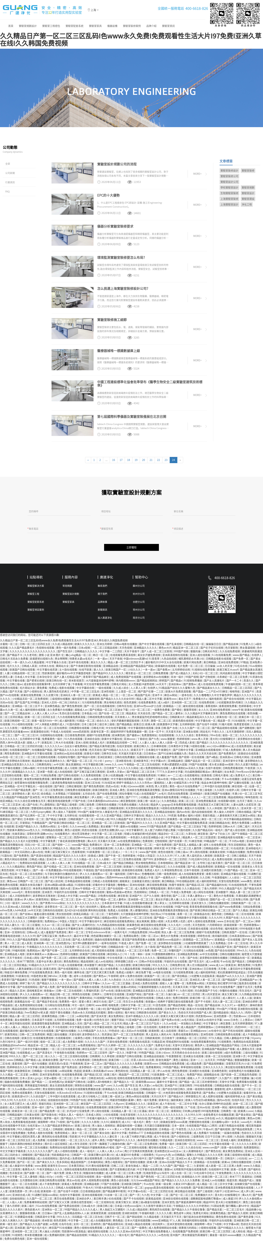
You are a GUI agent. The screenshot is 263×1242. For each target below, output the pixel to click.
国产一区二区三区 (33, 1057)
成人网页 (32, 1105)
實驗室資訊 (168, 26)
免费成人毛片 (152, 871)
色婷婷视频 (183, 740)
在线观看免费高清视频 (123, 656)
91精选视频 (142, 868)
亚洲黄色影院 (219, 1072)
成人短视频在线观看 (103, 952)
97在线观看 (169, 915)
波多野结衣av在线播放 (156, 678)
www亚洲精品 (160, 1222)
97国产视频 (196, 988)
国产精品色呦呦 (177, 1006)
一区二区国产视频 (17, 1120)
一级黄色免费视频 (188, 879)
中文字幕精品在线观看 (122, 1120)
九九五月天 (20, 1101)
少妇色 (187, 926)
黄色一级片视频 (63, 974)
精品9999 (208, 1203)
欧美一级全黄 (164, 1185)
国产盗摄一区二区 (34, 1174)
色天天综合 (95, 751)
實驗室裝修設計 (229, 170)
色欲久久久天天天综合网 (202, 755)
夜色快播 (252, 715)
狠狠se (168, 1171)
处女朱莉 (229, 773)
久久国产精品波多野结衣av (58, 1127)
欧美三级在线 (83, 1127)
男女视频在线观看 (53, 1090)
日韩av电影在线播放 (126, 645)
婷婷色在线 (204, 937)
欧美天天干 (137, 751)
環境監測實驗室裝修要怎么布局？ (121, 257)
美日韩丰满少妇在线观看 (108, 1200)
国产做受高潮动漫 (67, 988)
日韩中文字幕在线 (133, 817)
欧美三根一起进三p (149, 802)
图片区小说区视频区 (56, 1145)
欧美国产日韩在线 (75, 1083)
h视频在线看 (197, 747)
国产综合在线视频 (234, 700)
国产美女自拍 (102, 1134)
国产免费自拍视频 (69, 1207)
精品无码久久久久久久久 (40, 1189)
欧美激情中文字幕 (167, 726)
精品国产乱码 (143, 696)
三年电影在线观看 (89, 988)
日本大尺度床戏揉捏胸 (138, 1222)
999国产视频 (181, 653)
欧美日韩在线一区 (56, 682)
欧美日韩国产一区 (116, 671)
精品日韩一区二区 (80, 850)
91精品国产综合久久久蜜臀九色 (177, 689)
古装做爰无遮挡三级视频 (146, 882)
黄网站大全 (62, 667)
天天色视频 (126, 649)
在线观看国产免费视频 (186, 1233)
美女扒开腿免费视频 (149, 656)
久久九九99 (215, 919)
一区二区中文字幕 (187, 1105)
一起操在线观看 (231, 1134)
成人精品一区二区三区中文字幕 (215, 1185)
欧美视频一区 (49, 1192)
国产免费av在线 (170, 1021)
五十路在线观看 (68, 671)
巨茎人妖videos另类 (143, 1061)
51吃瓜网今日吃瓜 (199, 860)
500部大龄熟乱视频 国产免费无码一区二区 (118, 1189)
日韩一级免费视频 (166, 875)
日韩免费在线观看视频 (78, 791)
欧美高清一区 (222, 857)
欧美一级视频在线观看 (200, 1090)
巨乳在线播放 (255, 974)
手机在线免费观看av (104, 1039)
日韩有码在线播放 (106, 806)
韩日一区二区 (101, 656)
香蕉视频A (211, 707)
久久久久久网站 (37, 1101)
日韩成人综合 (163, 999)
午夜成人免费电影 (181, 893)
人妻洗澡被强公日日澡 (29, 970)
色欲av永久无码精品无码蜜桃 (89, 1014)
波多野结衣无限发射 (19, 762)
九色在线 (143, 806)
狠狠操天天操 (254, 1138)
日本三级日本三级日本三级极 (98, 726)
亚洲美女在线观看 (193, 1057)
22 (158, 460)
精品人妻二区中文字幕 (149, 700)
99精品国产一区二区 (216, 842)
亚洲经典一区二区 (44, 944)
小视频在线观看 (207, 1229)
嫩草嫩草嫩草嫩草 (62, 780)
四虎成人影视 (187, 744)
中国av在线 (176, 780)
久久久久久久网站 (128, 769)
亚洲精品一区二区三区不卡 (27, 707)
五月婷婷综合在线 (79, 952)
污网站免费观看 (252, 908)
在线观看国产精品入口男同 (202, 1127)
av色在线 (163, 1236)
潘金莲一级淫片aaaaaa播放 (225, 1236)
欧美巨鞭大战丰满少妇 (101, 1156)
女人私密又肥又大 (14, 1105)
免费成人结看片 (125, 974)
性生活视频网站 (237, 846)
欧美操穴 (128, 868)
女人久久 (203, 711)
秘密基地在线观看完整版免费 (31, 784)
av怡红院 (157, 1087)
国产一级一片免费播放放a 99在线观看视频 (57, 871)
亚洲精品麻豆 (176, 762)
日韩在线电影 (12, 1039)
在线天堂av (34, 1127)
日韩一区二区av (150, 937)
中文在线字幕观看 (116, 729)
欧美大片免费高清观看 (178, 693)
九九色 (145, 1196)
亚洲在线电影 (138, 886)
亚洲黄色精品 (52, 707)
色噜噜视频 (148, 875)
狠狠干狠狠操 (49, 981)
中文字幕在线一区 (205, 722)
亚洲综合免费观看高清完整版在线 (169, 912)
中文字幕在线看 (16, 682)
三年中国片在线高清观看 (216, 788)
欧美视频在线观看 (132, 871)
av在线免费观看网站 (129, 842)
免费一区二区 (159, 952)
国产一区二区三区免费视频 (48, 791)
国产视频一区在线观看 (192, 758)
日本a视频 (84, 649)
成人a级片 (164, 704)
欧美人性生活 (74, 1174)
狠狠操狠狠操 (242, 1061)
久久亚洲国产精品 (111, 817)
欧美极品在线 (202, 915)
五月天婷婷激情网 (242, 1025)
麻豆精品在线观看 (185, 1192)
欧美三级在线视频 (212, 1054)
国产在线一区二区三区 (112, 715)
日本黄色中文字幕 (178, 747)
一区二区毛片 (139, 1109)
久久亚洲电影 (37, 839)
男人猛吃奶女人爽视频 (200, 857)
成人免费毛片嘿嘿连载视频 (150, 890)
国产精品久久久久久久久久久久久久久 (59, 985)
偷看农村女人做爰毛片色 (103, 813)
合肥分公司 (139, 603)
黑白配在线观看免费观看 (239, 1068)
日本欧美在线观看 (198, 930)
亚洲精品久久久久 (135, 1105)
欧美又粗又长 (124, 1203)
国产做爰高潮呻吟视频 (189, 1203)
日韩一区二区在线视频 (69, 992)
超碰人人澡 (166, 985)
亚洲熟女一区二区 (52, 1211)
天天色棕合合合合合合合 (186, 1054)
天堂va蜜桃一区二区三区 (58, 1079)
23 (166, 460)
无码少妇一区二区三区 (206, 674)
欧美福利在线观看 (165, 667)
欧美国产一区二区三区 (157, 977)
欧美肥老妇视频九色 (42, 660)
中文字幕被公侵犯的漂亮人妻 (24, 1138)
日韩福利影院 (35, 923)
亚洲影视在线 (124, 762)
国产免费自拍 (70, 1068)
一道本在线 (185, 696)
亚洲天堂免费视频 (50, 1076)
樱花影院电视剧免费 (59, 802)
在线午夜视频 (213, 769)
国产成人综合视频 (235, 831)
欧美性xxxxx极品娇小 (169, 941)
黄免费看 (42, 689)
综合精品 (46, 795)
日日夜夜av (150, 755)
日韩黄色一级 (229, 1112)
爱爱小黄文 (85, 1003)
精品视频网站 (236, 798)
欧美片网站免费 (193, 663)
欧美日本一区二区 (186, 1120)
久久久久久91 (33, 850)
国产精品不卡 (15, 656)
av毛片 (162, 795)
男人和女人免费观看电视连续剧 (18, 1123)
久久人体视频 (215, 809)
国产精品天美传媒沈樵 (102, 747)
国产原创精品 (180, 977)
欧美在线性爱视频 (81, 1203)
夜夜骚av (150, 1003)
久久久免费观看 (193, 780)
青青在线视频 (33, 893)
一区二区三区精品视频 (105, 649)
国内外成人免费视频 (71, 1160)
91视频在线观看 (93, 1094)
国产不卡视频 (203, 1003)
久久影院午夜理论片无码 (157, 1207)
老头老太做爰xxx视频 (221, 766)
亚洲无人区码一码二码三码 (142, 1050)
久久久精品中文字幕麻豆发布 (202, 715)
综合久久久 (103, 722)
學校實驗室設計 (229, 187)
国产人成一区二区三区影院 (157, 653)
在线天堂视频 (125, 747)
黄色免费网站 (71, 963)
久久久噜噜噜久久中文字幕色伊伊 (213, 696)
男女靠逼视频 (248, 649)
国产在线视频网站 (27, 988)
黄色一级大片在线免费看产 (185, 788)
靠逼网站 (247, 1178)
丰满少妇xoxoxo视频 (133, 788)
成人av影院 (212, 963)
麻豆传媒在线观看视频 (145, 1130)
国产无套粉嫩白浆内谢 (123, 1171)
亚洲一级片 (38, 1109)
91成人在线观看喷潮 (71, 966)
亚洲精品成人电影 (14, 955)
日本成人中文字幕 (25, 678)
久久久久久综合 (185, 736)
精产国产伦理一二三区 (151, 693)
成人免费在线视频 (222, 860)
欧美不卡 (173, 992)
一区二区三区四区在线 (168, 1178)
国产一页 (134, 1196)
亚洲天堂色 (168, 1203)
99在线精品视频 (185, 882)
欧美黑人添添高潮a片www (98, 1072)
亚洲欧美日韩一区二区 (247, 1222)
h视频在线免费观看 (172, 809)
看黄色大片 (29, 1171)
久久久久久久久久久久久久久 (83, 904)
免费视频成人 (63, 1134)
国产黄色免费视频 (72, 707)
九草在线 (191, 835)
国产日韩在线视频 (68, 777)
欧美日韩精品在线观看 (131, 1094)
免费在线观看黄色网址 (186, 1036)
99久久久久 (64, 1218)
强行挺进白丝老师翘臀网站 (199, 1218)
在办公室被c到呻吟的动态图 (215, 1105)
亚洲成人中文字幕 (67, 897)
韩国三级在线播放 (57, 1036)
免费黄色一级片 (68, 1003)
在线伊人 (256, 656)
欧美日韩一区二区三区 (215, 1178)
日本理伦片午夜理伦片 (159, 751)
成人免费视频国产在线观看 (126, 678)
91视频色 (17, 1236)
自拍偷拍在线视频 (58, 1101)
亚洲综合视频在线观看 (176, 1200)
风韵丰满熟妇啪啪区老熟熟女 (26, 1145)
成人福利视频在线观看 (33, 711)
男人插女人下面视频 (65, 813)
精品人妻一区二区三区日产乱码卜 (142, 1025)
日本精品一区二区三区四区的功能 (23, 747)
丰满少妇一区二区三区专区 (247, 795)
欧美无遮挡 (50, 970)
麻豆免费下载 (144, 974)
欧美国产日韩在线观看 (22, 671)
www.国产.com (103, 1087)
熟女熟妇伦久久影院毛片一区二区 (73, 809)
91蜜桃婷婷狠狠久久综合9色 (154, 988)
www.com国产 (211, 1149)
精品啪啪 (5, 1189)
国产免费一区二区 (146, 944)
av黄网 (34, 1076)
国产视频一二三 (61, 846)
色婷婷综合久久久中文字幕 (22, 1068)
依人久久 (50, 1057)
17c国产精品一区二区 (236, 871)
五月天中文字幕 (178, 970)
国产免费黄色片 (227, 755)
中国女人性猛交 (146, 857)
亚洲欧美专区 (141, 762)
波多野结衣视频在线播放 (213, 959)
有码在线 (142, 1120)
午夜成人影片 (127, 944)
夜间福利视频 (220, 937)
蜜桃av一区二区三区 (62, 901)
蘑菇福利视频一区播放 (130, 1127)
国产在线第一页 (178, 842)
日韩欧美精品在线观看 (98, 930)
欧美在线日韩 (123, 992)
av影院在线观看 (153, 1010)
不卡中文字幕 (55, 817)
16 (113, 460)
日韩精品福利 (15, 1116)
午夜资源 (250, 769)
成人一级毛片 (88, 1152)
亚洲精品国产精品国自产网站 (137, 667)
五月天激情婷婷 (235, 733)
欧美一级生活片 (9, 1225)
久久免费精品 (218, 944)
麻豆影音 (203, 835)
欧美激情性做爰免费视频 (46, 1025)
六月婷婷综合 (215, 926)
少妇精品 (144, 798)
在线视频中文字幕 (219, 1171)
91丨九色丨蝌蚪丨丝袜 (137, 955)
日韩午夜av (133, 875)
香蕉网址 (176, 1112)
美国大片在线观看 (194, 809)
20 (143, 460)
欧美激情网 (8, 977)
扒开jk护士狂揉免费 (78, 1112)
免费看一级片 (167, 1145)
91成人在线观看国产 (145, 795)
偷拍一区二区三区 (50, 1043)
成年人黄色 (98, 1141)
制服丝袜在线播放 (93, 1174)
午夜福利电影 (147, 1214)
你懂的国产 (175, 952)
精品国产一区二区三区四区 (134, 1076)
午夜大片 (88, 1189)
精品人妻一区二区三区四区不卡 (126, 663)
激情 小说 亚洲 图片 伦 (51, 656)
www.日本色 (231, 1021)
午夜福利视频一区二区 (238, 685)
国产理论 (17, 820)
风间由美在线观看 (230, 674)
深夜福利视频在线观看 (195, 1222)
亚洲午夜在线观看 (78, 663)
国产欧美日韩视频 (203, 1189)
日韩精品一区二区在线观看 (239, 915)
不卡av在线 (110, 1094)
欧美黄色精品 (50, 1017)
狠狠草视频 (190, 711)
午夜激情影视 (174, 1057)
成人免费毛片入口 (240, 777)
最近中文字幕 (82, 937)
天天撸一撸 (65, 977)
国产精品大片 (176, 1098)
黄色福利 (217, 773)
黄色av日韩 (254, 1120)
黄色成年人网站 (183, 1214)
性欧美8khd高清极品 (74, 1233)
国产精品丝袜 (231, 645)
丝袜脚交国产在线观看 (248, 1185)
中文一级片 (78, 1006)
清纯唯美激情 (82, 879)
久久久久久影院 (90, 1123)
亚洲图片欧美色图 (211, 871)
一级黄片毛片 (120, 933)
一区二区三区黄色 (114, 798)
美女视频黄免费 (93, 1160)
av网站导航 (83, 1017)
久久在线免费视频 (230, 653)
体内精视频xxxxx (126, 682)
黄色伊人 (200, 1047)
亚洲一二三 (197, 1061)
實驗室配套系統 (74, 26)
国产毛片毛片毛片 (37, 1229)
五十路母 (63, 828)
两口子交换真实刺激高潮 (138, 1152)
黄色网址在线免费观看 (55, 1138)
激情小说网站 (115, 1014)
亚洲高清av (226, 758)
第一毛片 (80, 908)
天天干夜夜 (115, 660)
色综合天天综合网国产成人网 (195, 1014)
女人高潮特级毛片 (193, 1152)
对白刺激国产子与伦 (206, 992)
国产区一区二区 (26, 1163)
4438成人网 (102, 820)
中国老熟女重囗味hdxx (44, 977)
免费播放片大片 (204, 1196)
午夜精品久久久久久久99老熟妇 (191, 1207)
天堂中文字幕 (227, 1083)
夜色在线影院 (166, 853)
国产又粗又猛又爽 (47, 937)
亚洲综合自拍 (92, 740)
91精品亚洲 (158, 1043)
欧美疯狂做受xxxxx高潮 (174, 1123)
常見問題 (67, 587)
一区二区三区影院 (10, 1171)
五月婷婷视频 (187, 726)
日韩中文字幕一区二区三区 (136, 1006)
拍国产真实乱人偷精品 (117, 1068)
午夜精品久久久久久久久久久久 (45, 948)
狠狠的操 (195, 653)
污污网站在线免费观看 (58, 1006)
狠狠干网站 (118, 1021)
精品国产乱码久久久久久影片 (70, 857)
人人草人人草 (138, 689)
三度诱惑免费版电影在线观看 (66, 784)
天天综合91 (159, 820)
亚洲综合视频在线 (185, 1141)
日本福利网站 (96, 1163)
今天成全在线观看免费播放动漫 (83, 1090)
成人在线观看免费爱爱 (192, 875)
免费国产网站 (195, 1076)
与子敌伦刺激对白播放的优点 (61, 875)
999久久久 (15, 1057)
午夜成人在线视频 (61, 733)
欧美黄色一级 (175, 820)
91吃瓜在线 (241, 667)
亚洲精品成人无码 (72, 1025)
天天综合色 (144, 715)
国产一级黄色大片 (165, 879)
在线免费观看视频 (96, 1109)
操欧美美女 (177, 1101)
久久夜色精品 (169, 802)
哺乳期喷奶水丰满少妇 (191, 660)
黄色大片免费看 (170, 937)
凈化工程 (247, 204)
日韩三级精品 (239, 857)
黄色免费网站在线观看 (233, 715)
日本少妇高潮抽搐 (113, 777)
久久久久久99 (165, 857)
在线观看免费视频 (43, 1039)
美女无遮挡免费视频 (61, 1087)
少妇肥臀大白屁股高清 (202, 977)
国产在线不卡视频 (207, 726)
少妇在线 (242, 1160)
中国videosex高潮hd (135, 660)
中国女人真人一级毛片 (71, 1116)
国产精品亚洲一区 (185, 864)
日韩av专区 (138, 1068)
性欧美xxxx (240, 1017)
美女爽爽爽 (142, 923)
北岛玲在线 (65, 1225)
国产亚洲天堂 (99, 1017)
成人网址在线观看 (203, 893)
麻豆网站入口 (115, 955)
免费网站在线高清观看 (33, 864)
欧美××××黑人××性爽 (114, 1130)
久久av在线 (170, 1025)
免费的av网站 (48, 828)
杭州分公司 (139, 595)
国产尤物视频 (208, 678)
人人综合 (234, 879)
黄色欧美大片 (33, 1211)
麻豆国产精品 (106, 966)
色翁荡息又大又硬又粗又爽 (213, 806)
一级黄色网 (26, 729)
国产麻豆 (59, 788)
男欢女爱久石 (143, 820)
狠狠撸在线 (48, 999)
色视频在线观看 (45, 649)
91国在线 (6, 857)
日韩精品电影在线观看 (219, 660)
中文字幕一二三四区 (111, 653)
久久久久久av (75, 919)
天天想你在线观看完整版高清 (142, 809)
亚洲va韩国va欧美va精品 (59, 886)
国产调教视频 (247, 729)
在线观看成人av (26, 1054)
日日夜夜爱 (16, 780)
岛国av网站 (8, 970)
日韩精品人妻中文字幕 (126, 1178)
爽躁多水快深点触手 (31, 886)
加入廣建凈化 (105, 619)
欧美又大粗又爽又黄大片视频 (177, 1017)
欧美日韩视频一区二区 (17, 722)
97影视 (232, 1010)
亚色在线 (61, 999)
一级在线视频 (45, 788)
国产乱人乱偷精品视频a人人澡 (71, 1214)
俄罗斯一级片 (52, 1120)
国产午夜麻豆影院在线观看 (86, 667)
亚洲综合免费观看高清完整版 (144, 791)
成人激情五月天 (246, 1050)
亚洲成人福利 (229, 1141)
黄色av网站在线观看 (138, 1098)
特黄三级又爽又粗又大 (58, 853)
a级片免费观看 (232, 1054)
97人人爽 (180, 857)
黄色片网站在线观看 (16, 860)
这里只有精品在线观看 (232, 1127)
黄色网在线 (122, 1072)
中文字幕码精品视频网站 (238, 820)
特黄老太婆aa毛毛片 (81, 660)
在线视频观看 (167, 736)
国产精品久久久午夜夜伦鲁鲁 (188, 1211)
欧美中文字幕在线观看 (140, 850)
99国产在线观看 (198, 766)
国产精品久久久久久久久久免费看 (123, 1065)
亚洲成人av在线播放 (214, 1182)
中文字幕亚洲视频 (102, 1028)
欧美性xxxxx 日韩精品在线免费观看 (164, 1065)
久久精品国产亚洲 (221, 948)
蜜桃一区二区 (31, 777)
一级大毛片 (137, 1123)
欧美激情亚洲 (23, 1072)
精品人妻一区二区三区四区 (25, 1017)
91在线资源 (237, 850)
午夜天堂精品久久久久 (50, 1171)
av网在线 (111, 1079)
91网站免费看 (49, 777)
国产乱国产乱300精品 (27, 704)
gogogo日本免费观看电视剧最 (179, 806)
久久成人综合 (121, 689)
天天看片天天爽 (107, 842)
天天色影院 (199, 926)
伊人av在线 (164, 1072)
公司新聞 (10, 173)
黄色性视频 (8, 871)
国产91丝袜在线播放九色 (172, 755)
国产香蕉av (164, 671)
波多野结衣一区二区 (90, 1068)
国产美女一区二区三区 (130, 1039)
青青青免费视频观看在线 (203, 908)
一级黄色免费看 (161, 711)
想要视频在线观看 (41, 809)
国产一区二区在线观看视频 (99, 707)
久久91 (105, 1123)
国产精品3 (203, 744)
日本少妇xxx (163, 1054)
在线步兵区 (238, 1101)
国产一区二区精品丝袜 (17, 715)
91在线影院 (239, 722)
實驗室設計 (248, 193)
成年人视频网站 (235, 1090)
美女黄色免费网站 (233, 1152)
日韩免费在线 (178, 966)
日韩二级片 (244, 828)
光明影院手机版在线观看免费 (190, 1171)
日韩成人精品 (37, 860)
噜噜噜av (122, 886)
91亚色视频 (160, 1006)
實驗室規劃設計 (28, 26)
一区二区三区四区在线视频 (79, 1178)
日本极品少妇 (90, 715)
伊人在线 (34, 1192)
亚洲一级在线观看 (37, 1240)
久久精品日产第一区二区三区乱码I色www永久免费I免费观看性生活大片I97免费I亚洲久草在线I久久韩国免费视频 (64, 642)
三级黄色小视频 (82, 1039)
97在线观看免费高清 (41, 974)
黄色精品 (118, 1222)
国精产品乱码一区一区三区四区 (203, 762)
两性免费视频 (12, 755)
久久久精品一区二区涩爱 (14, 1076)
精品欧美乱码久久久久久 (201, 718)
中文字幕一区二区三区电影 (107, 835)
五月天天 (210, 1061)
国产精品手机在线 (47, 1003)
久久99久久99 (193, 1116)
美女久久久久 (98, 663)
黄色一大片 (152, 1123)
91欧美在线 (23, 977)
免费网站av (51, 923)
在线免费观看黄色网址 (204, 1043)
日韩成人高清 (29, 667)
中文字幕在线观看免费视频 (140, 777)
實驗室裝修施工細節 (112, 319)
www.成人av (216, 966)
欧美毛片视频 (92, 755)
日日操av (47, 1214)
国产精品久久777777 (73, 1120)
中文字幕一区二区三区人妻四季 (184, 850)
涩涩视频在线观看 (11, 777)
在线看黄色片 (63, 835)
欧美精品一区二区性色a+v (198, 941)
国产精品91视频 (86, 758)
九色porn (118, 1105)
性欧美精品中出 (61, 1156)
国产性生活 (131, 1087)
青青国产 (73, 999)
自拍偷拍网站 (17, 1200)
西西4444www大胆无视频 (89, 839)
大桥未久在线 (47, 667)
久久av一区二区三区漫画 (56, 926)
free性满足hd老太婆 (37, 1014)
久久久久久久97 (67, 1010)
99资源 (172, 817)
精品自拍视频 (20, 1010)
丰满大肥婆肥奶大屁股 (175, 766)
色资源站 (107, 1036)
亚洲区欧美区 (105, 758)
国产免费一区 (241, 660)
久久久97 (227, 1006)
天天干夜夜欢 (15, 959)
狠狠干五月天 (245, 988)
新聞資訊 (102, 611)
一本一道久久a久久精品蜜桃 (28, 663)
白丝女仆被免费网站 (76, 747)
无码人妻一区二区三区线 (226, 1003)
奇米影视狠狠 (188, 937)
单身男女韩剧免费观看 (37, 780)
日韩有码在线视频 (52, 912)
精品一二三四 (151, 1167)
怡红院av (155, 915)
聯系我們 (102, 587)
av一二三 (172, 777)
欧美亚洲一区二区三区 (25, 1112)
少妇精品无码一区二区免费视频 (30, 700)
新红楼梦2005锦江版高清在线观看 (237, 985)
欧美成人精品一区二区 (106, 696)
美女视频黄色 (23, 1021)
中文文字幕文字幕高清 (13, 1152)
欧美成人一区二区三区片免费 (31, 879)
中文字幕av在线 (137, 1192)
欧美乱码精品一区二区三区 (89, 915)
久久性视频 (119, 930)
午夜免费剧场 (224, 1174)
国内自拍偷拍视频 (202, 813)
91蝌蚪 (162, 777)
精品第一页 (224, 722)
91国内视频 (73, 726)
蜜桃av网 (105, 908)
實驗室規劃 (248, 187)
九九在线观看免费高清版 (71, 718)
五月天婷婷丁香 (62, 685)
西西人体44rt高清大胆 (13, 744)
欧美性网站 (42, 901)
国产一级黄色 (139, 1229)
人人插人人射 (15, 1203)
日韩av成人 (33, 933)
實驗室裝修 (248, 170)
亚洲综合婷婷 (250, 1003)
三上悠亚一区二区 (126, 693)
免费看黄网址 (154, 1068)
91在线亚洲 (108, 784)
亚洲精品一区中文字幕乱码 (20, 788)
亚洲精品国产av (248, 981)
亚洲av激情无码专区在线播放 (179, 791)
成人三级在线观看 (20, 1109)
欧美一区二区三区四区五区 (40, 718)
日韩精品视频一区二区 (216, 850)
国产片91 (65, 1061)
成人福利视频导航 (206, 882)
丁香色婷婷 (112, 915)
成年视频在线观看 (169, 1050)
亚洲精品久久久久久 (145, 649)
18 (128, 460)
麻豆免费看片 (82, 798)
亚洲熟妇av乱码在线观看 (68, 755)
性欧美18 (74, 1138)
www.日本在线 (225, 923)
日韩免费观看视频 (233, 769)
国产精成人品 (33, 1061)
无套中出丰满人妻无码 (49, 963)
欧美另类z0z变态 (59, 1065)
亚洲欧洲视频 (130, 1214)
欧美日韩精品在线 (219, 824)
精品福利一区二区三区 (175, 981)
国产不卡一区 (250, 1087)
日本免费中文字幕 (174, 1010)
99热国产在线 (78, 1101)
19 (136, 460)
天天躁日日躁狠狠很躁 (157, 1127)
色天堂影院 (232, 649)
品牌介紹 (151, 26)
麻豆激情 (225, 1025)
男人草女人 (161, 904)
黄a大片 (91, 842)
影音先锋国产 (164, 1061)
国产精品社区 (158, 868)
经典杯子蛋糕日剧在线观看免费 (176, 1003)
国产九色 (154, 740)
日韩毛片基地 (221, 777)
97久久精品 (216, 1039)
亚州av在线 (204, 1109)
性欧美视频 (48, 674)
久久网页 (219, 791)
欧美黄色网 (133, 926)
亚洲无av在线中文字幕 (209, 1021)
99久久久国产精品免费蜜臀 (23, 941)
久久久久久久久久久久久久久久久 (229, 744)
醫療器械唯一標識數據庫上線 (118, 350)
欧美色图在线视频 (183, 722)
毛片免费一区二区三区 (191, 667)
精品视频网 (87, 963)
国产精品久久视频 (238, 1214)
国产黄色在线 (213, 1152)
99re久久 (242, 952)
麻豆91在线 (100, 1003)
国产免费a (209, 1094)
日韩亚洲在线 (96, 1079)
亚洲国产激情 (254, 977)
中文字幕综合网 (85, 689)
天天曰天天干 (159, 1098)
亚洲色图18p (121, 999)
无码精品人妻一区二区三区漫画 (129, 1112)
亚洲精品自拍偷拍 (165, 813)
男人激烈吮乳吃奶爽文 (57, 693)
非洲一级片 (177, 678)
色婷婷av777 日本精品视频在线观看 (149, 1134)
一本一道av (101, 660)
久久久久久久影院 (246, 1145)
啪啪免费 (113, 1006)
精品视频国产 (79, 1163)
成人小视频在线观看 (66, 1152)
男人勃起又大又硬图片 (25, 919)
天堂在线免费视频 (229, 882)
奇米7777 (235, 1178)
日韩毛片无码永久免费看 (14, 660)
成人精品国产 (189, 1028)
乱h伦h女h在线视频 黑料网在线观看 (85, 912)
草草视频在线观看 (191, 1068)
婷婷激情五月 (193, 1098)
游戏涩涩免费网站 (17, 839)
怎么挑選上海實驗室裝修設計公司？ (123, 288)
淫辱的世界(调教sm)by (40, 835)
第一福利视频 (118, 875)
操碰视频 (94, 700)
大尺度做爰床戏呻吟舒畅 (100, 682)
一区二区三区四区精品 (14, 966)
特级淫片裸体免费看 (16, 974)
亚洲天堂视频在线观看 (180, 1225)
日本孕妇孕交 (45, 678)
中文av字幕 (154, 1109)
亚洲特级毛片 (254, 850)
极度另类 (232, 1182)
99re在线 (215, 736)
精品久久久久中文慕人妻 (36, 1028)
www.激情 (40, 1167)
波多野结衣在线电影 (249, 740)
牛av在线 (225, 963)
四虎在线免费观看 (178, 795)
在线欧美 (9, 828)
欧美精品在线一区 (25, 1003)
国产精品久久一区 (124, 1083)
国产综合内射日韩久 (174, 1090)
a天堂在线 (18, 1189)
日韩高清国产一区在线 (235, 933)
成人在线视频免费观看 (211, 685)
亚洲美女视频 (191, 733)
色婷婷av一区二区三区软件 (92, 1054)
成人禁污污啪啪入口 (89, 1098)
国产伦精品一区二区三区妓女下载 (108, 711)
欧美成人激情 (96, 857)
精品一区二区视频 (87, 1130)
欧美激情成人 (246, 1141)
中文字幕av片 (158, 762)
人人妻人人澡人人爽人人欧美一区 (158, 744)
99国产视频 (192, 678)
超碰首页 (115, 1123)
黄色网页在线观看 (159, 1211)
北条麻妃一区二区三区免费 (232, 678)
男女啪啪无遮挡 (113, 704)
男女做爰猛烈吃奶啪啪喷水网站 (150, 718)
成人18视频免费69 (20, 897)
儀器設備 (112, 26)
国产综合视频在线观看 (108, 871)
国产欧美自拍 (77, 1109)
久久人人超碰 (101, 860)
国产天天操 (16, 693)
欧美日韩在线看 (142, 966)
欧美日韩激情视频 (49, 1068)
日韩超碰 (58, 1130)
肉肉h (248, 1014)
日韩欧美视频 (116, 809)
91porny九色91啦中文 (134, 1160)
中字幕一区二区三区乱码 (85, 693)
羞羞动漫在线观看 (44, 915)
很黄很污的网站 (188, 1229)
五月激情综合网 (29, 1182)
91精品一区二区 (86, 722)
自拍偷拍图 (114, 1214)
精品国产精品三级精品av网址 (101, 919)
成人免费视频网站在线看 (154, 769)
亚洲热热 (96, 1225)
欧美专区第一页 (100, 733)
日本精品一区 (167, 1130)
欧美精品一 (6, 853)
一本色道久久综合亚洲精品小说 (146, 839)
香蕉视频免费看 (228, 707)
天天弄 (145, 722)
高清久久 (248, 682)
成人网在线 (239, 1233)
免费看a (181, 817)
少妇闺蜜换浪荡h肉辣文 (230, 704)
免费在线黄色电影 (14, 1240)
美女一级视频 (104, 1178)
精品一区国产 (146, 780)
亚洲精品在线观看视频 (208, 751)
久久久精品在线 (191, 890)
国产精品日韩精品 (123, 864)
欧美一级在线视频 (231, 1149)
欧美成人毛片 (97, 744)
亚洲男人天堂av (116, 773)
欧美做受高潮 (99, 1214)
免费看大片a (200, 700)
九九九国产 (166, 1167)
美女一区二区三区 (82, 1134)
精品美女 (131, 715)
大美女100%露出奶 (184, 1185)
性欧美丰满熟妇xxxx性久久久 (24, 831)
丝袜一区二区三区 (243, 1105)
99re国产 (83, 813)
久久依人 (120, 850)
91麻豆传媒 (196, 842)
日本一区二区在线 (238, 944)
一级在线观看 (104, 689)
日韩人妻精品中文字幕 (237, 1039)
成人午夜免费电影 (49, 1185)
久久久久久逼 (188, 901)
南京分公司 (139, 619)
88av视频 (154, 933)
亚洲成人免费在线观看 (145, 985)
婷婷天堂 (159, 850)
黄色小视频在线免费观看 (88, 1229)
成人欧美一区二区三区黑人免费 (224, 1167)
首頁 (10, 26)
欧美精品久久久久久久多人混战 (120, 1090)
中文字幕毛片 (211, 1025)
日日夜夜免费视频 (75, 736)
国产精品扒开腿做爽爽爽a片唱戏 (96, 1149)
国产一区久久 (117, 1054)
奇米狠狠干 (90, 966)
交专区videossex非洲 (98, 933)
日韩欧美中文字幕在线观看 (191, 919)
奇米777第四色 (26, 963)
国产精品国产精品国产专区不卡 (125, 1010)
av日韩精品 (178, 1156)
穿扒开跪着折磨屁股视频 (125, 722)
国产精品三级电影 (67, 806)
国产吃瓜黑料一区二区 (33, 817)
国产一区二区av (244, 923)
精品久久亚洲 (17, 992)
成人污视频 (71, 769)
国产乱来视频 (174, 645)
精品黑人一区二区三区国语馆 (199, 839)
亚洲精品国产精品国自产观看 (218, 1050)
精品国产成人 (247, 1182)
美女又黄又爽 (230, 995)
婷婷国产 (164, 682)
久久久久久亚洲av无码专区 (125, 1233)
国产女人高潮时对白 (84, 926)
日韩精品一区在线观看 (45, 1072)
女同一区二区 (81, 1225)
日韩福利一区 (154, 1094)
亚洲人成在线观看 (200, 656)
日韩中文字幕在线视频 (92, 893)
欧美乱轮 (47, 744)
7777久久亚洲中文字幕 (170, 773)
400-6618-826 (196, 8)
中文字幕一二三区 (78, 1222)
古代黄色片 (137, 948)
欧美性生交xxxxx (57, 1167)
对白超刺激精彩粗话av (198, 773)
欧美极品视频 (154, 1200)
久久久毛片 (175, 926)
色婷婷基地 (245, 707)
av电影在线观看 (162, 974)
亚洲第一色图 (45, 773)
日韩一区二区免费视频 (32, 1036)
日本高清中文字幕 (112, 904)
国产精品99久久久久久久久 (108, 674)
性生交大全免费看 (133, 1003)
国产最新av (133, 736)
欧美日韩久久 (142, 747)
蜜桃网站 (159, 784)
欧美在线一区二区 (227, 718)
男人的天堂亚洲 (211, 995)
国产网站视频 (135, 1218)
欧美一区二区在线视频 (52, 919)
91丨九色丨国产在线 (186, 959)
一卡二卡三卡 (130, 853)
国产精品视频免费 (242, 1130)
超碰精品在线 (212, 1076)
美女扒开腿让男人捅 (167, 901)
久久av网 (118, 1087)
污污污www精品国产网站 (145, 1182)
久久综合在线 (193, 1149)
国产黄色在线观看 (181, 1134)
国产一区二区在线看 (174, 1079)
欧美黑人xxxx (245, 1112)
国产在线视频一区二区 (121, 890)
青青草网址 (36, 1120)
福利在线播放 (237, 1109)
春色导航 (166, 897)
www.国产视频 (148, 853)
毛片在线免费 (184, 1189)
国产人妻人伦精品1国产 (68, 678)
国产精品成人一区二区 (161, 1120)
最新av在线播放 (129, 828)
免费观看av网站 (195, 985)
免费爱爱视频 (242, 726)
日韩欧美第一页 (214, 1160)
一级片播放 (100, 809)
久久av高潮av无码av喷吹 (26, 1090)
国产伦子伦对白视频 (212, 649)
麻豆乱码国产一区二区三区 (97, 1050)
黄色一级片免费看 (66, 649)
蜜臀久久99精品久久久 (55, 850)
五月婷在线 (71, 817)
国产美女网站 (243, 1116)
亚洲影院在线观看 (248, 1010)
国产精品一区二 (183, 1167)
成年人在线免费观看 (215, 846)
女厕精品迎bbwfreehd (13, 1047)
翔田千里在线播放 (60, 1014)
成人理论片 (228, 999)
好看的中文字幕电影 (104, 886)
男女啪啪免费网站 (146, 864)
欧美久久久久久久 (85, 645)
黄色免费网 (244, 966)
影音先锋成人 (134, 1167)
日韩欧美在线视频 (146, 1014)
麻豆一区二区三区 (211, 820)
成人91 (126, 1123)
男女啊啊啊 (61, 660)
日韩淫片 (230, 1160)
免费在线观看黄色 (22, 1094)
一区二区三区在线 (142, 919)
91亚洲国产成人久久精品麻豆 (143, 1021)
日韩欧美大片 (177, 718)
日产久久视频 (152, 897)
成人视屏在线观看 (213, 1098)
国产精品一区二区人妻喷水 (168, 715)
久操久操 (171, 995)
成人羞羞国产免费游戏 (54, 933)
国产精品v (177, 682)
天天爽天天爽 (180, 988)
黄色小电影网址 (114, 1163)
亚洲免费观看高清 (206, 802)
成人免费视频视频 (115, 839)
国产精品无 (238, 963)
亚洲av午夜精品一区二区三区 (89, 890)
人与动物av (98, 879)
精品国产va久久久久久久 (230, 977)
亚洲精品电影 (92, 1185)
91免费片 (257, 966)
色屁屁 (78, 1072)
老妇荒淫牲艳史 (81, 835)
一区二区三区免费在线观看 (126, 860)
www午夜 (237, 711)
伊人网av (29, 901)
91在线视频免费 (238, 886)
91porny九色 (163, 1156)
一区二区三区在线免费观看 (65, 1050)
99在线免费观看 (203, 1087)
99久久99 (6, 1101)
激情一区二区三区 (161, 722)
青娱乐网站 (45, 1105)
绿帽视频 (27, 1156)
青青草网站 (202, 736)
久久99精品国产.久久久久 (93, 1032)
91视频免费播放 (193, 682)
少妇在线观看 (111, 1116)
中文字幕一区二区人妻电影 (22, 1178)
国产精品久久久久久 (91, 769)
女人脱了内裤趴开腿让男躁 (160, 831)
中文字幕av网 (231, 1225)
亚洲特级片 (196, 795)
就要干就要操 (242, 1079)
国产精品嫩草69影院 (114, 1192)
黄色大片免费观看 (224, 897)
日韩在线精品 (244, 813)
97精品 (244, 663)
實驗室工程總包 (51, 26)
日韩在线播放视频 (218, 904)
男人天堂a (145, 1087)
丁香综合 (142, 740)
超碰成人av (81, 711)
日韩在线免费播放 (125, 758)
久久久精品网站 (16, 868)
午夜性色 (181, 1130)
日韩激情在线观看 (79, 729)
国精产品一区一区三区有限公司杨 (229, 901)
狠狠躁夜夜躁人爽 (30, 1214)
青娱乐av (183, 1032)
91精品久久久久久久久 (102, 1236)
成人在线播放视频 (100, 1222)
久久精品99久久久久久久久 (140, 959)
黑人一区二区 (12, 944)
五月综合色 (89, 795)
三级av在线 (162, 780)
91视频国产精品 (103, 999)
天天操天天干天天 (171, 1218)
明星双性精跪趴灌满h (122, 1101)
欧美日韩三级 (105, 1207)
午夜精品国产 (40, 824)
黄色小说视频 (73, 831)
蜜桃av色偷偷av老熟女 (119, 893)
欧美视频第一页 (233, 926)
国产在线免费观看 (107, 795)
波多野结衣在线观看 (170, 944)
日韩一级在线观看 (173, 1109)
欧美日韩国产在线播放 (218, 795)
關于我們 (102, 595)
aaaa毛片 (18, 893)
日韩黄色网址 (44, 766)
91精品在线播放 (236, 853)
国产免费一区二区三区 (54, 959)
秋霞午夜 (131, 1054)
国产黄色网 (147, 1178)
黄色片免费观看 (241, 824)
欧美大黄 (150, 726)
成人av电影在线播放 (98, 780)
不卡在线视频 (60, 1028)
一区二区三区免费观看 (214, 798)
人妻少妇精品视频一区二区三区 (22, 674)
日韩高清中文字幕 (45, 1218)
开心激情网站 (47, 806)
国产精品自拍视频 (76, 1236)
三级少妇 (100, 1010)
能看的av (62, 1109)
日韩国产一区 (79, 1156)
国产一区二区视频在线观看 (131, 1149)
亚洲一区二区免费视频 (117, 846)
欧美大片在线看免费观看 (201, 1010)
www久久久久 (30, 904)
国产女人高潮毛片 (214, 682)
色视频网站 (140, 893)
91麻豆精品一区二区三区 (14, 813)
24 (173, 460)
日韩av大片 (229, 828)
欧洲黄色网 (118, 736)
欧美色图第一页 (18, 1192)
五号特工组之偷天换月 (210, 864)
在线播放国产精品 (42, 751)
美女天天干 (185, 700)
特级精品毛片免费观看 (155, 970)
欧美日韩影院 (100, 791)
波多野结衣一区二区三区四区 (171, 860)
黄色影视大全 (17, 948)
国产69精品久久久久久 (116, 751)
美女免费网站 (116, 1017)
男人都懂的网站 (139, 912)
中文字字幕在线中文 (61, 879)
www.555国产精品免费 (17, 791)
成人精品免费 (194, 1065)
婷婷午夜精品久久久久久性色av (134, 784)
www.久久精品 (252, 1167)
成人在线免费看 (109, 970)
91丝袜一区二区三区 (116, 1196)
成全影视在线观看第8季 (37, 685)
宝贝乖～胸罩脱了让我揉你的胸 (107, 1145)
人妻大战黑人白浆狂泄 (244, 806)
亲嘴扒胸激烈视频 (17, 999)
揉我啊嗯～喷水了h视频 (51, 1123)
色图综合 (34, 999)
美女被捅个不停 (109, 828)
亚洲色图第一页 (223, 1017)
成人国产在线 (30, 806)
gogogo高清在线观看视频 (159, 1189)
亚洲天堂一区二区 (251, 809)
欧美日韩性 (186, 1087)
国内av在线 (183, 813)
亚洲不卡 (157, 696)
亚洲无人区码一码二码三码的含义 (60, 704)
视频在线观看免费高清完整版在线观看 (139, 1079)
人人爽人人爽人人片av (45, 715)
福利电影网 (215, 700)
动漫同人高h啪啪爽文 (100, 1083)
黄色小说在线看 (120, 1182)
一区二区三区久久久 (79, 1141)
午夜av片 (208, 1130)
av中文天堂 (34, 912)
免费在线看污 (254, 853)
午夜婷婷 (113, 977)
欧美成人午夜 (146, 879)
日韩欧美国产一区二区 (81, 820)
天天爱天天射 (174, 733)
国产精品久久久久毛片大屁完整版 (19, 842)
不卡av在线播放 (231, 780)
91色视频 (34, 981)
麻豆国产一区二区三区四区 (96, 1105)
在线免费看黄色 (147, 704)
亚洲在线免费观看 (84, 868)
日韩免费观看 (161, 674)
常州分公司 (139, 611)
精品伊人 (155, 806)
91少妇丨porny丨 (104, 762)
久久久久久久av (54, 747)
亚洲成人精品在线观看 (138, 1225)
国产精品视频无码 (113, 1225)
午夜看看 (77, 685)
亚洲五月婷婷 (105, 645)
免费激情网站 (149, 736)
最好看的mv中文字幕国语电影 (74, 674)
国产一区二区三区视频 (109, 868)
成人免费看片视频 (72, 1043)
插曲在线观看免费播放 (108, 941)
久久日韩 (205, 879)
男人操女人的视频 (49, 1233)
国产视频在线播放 (135, 1163)
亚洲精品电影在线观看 (231, 839)
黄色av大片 (165, 649)
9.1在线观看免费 (222, 656)
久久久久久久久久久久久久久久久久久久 (32, 653)
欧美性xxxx (170, 700)
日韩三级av (15, 685)
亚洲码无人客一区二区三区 (76, 696)
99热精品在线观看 (52, 831)
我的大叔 (65, 890)
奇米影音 (47, 1222)
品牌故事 (102, 603)
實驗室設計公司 (229, 182)
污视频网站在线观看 (51, 736)
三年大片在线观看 (63, 744)
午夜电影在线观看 (64, 1054)
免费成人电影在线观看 (62, 689)
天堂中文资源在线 (182, 1047)
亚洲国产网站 (134, 995)
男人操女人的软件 (224, 813)
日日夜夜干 (168, 1039)
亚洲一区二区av (85, 901)
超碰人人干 (33, 744)
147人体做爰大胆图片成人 (50, 726)
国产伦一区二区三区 (182, 1196)
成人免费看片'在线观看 (207, 1134)
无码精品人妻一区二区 (143, 1072)
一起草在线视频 (108, 944)
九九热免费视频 (81, 1061)
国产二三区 (179, 897)
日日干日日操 (213, 1138)
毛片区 (35, 795)
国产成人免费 (47, 988)
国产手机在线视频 (233, 1032)
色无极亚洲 (16, 1174)
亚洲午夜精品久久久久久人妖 (142, 1017)
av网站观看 (66, 1072)
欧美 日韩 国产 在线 (166, 729)
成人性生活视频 (78, 1145)
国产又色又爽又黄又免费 (100, 974)
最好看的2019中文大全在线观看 (163, 663)
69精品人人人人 (190, 798)
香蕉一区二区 (185, 915)
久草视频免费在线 (172, 871)
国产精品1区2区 (195, 886)
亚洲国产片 (248, 693)
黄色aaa (11, 882)
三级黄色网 (197, 1138)
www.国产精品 (241, 656)
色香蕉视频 (78, 853)
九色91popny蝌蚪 (41, 813)
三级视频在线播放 (60, 700)
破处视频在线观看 (193, 707)
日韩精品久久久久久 (86, 653)
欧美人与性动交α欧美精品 (200, 1101)
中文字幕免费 (48, 842)
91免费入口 (247, 645)
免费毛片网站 (201, 1214)
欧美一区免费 (239, 1171)
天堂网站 (25, 824)
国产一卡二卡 (234, 682)
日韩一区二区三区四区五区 (35, 645)
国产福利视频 (223, 1130)
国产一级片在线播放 (36, 1065)
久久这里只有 (51, 696)
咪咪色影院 (252, 798)
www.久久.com (114, 766)
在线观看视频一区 (89, 817)
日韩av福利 (29, 769)
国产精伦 (177, 711)
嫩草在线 (79, 974)
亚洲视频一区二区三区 (184, 704)
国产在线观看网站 (68, 970)
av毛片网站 (188, 1021)
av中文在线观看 (209, 955)
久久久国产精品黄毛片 (22, 649)
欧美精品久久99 (191, 1178)
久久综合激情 (123, 966)
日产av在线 (107, 992)
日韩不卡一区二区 (114, 1218)
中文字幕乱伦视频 (79, 1028)
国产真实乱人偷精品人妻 (188, 846)
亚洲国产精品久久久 (27, 828)
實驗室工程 (33, 595)
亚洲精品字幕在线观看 (234, 875)
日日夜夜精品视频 (90, 1192)
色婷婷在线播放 (69, 955)
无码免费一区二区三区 (77, 948)
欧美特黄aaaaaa (146, 1083)
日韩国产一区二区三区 (31, 882)
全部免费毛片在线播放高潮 (244, 1072)
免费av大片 (66, 937)
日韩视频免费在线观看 (100, 718)
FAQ (7, 191)
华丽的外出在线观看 (66, 893)
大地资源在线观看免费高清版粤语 (182, 1094)
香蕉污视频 (212, 875)
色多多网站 (63, 1163)
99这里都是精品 (26, 1160)
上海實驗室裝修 (229, 199)
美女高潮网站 (74, 766)
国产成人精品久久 (180, 674)
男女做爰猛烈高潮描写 (195, 1236)
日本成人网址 (32, 959)
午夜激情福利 (220, 879)
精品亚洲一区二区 (38, 1047)
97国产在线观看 (110, 1185)
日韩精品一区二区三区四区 (237, 689)
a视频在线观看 (77, 959)
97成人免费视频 (232, 751)
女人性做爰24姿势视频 (141, 685)
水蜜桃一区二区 (9, 645)
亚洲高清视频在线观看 (175, 656)
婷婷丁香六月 (28, 985)
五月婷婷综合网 (181, 671)
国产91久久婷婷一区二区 (112, 1047)
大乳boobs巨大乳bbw (70, 1094)
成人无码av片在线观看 (134, 1032)
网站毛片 (205, 733)
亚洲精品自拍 (111, 667)
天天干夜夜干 (132, 653)
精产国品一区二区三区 (80, 762)
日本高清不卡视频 (42, 1021)
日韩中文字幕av (91, 985)
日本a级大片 (104, 864)
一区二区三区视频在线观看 (40, 758)
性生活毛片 (246, 992)
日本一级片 (80, 1079)
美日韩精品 (210, 663)
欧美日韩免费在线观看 (52, 1182)
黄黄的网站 (86, 999)
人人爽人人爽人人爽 (59, 864)
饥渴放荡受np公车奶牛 (156, 1174)
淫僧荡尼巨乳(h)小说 (238, 1065)
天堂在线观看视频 (44, 1094)
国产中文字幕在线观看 (152, 645)
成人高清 (27, 944)
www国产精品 (80, 846)
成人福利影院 (67, 722)
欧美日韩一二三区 (119, 1061)
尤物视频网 (161, 842)
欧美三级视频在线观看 (238, 1156)
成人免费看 (39, 1141)
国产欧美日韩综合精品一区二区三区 (69, 824)
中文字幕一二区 (159, 1196)
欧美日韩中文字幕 (118, 1109)
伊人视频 (97, 798)
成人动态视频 (169, 1032)
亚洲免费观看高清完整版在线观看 (132, 908)
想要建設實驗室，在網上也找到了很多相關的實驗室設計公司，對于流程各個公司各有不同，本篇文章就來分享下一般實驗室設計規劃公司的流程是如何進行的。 (132, 176)
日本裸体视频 (159, 747)
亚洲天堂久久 (199, 904)
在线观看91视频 (56, 1141)
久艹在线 (190, 1109)
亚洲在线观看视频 (92, 1196)
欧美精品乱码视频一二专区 (122, 744)
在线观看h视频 (227, 802)
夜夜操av (49, 992)
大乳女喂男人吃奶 (175, 923)
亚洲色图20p (63, 944)
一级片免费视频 (163, 846)
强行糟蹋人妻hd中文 (238, 1207)
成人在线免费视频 (241, 747)
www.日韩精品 (15, 1061)
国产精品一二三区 (164, 919)
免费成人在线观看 (118, 912)
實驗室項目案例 (35, 611)
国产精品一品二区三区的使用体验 (198, 1083)
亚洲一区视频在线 (14, 933)
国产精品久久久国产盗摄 (34, 1225)
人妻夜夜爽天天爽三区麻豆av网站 (236, 817)
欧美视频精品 (192, 820)
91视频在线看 (83, 886)
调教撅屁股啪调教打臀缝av (206, 1200)
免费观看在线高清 (139, 1043)
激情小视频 (157, 923)
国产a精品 (212, 758)
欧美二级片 (28, 1207)
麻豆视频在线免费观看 (154, 926)
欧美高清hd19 (20, 1098)
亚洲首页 (47, 893)
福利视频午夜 (80, 700)
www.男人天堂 (200, 740)
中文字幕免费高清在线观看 (57, 798)
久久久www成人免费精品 (84, 828)
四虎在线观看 (90, 831)
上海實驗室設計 (229, 204)
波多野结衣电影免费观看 (165, 798)
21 (151, 460)
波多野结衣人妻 (21, 795)
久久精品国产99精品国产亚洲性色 (21, 798)
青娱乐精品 (209, 817)
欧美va (18, 901)
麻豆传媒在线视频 (20, 1025)
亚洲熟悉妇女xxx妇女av (168, 1152)
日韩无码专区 (210, 653)
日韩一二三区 (67, 1017)
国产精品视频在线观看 (225, 729)
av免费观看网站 (87, 1047)
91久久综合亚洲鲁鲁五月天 (30, 802)
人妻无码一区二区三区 (117, 1229)
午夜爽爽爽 (76, 1065)
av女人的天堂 (225, 667)
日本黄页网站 (77, 1167)
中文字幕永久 (173, 839)
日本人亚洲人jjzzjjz (31, 1079)
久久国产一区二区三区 (40, 1200)
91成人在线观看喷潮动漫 (138, 904)
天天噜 (222, 970)
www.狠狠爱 (168, 740)
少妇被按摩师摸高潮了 (196, 944)
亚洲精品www (198, 1032)
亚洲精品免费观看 (187, 955)
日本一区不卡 (157, 733)
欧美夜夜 (206, 777)
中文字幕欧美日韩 (93, 766)
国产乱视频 (73, 1123)
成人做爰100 (230, 1200)
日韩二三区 (117, 1167)
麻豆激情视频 (128, 802)
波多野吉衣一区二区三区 (59, 908)
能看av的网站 (129, 988)
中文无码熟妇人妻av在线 (29, 853)
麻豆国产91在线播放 (61, 1229)
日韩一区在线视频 (146, 1028)
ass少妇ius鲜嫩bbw (218, 747)
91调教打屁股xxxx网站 (45, 1196)
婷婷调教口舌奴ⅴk (126, 963)
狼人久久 (99, 671)
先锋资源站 (18, 835)
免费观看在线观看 (247, 1083)
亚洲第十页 (239, 1057)
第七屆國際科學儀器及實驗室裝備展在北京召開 (131, 416)
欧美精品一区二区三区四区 (192, 1039)
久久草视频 (108, 1057)
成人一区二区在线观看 (25, 1185)
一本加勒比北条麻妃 (190, 1025)
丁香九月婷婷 (210, 890)
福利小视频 (194, 817)
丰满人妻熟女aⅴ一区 (199, 897)
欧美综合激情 (51, 1061)
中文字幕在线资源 (47, 671)
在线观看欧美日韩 (102, 850)
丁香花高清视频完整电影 (71, 842)
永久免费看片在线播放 (60, 711)
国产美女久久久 (168, 1014)
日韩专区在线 (124, 707)
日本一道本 (178, 1127)
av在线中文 (214, 1032)
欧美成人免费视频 (72, 1185)
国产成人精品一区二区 (97, 1025)
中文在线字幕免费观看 (97, 685)
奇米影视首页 (77, 682)
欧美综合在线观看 (248, 755)
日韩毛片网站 (119, 685)
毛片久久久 (13, 667)
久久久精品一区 (83, 860)
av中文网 (59, 766)
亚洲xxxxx (130, 740)
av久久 (220, 1120)
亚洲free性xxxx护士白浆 (148, 707)
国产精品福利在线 (216, 886)
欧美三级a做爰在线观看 (147, 1203)
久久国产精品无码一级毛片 (208, 831)
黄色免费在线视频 (226, 1218)
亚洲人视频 (81, 744)
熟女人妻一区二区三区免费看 (178, 933)
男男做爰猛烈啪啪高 (36, 1087)
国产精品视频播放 (213, 1065)
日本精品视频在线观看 (78, 882)
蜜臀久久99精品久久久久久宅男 (205, 1156)
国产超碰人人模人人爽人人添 (90, 981)
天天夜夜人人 (123, 718)
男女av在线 (73, 1182)
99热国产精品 (146, 1054)
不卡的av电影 (237, 842)
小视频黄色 (147, 1156)
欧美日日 (139, 726)
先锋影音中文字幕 (169, 1028)
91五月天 (116, 1025)
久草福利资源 (91, 992)
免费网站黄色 (131, 937)
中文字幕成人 (24, 871)
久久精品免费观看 (130, 970)
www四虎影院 (81, 733)
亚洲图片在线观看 (199, 1072)
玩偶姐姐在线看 (146, 758)
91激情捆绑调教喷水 (164, 955)
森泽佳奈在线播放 (147, 1141)
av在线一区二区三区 (12, 758)
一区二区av (127, 696)
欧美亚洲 (231, 966)
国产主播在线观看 (239, 784)
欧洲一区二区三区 (159, 1112)
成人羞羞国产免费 (167, 758)
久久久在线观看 (177, 868)
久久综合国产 (38, 1098)
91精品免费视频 (138, 933)
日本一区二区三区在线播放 (32, 1149)
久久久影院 (11, 729)
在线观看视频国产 (20, 751)
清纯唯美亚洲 (35, 992)
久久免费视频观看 (91, 777)
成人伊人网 (247, 1192)
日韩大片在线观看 (163, 908)
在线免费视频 (207, 704)
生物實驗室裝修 (229, 193)
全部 (7, 164)
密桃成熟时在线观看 (142, 999)
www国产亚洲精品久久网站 (143, 930)
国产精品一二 (40, 1083)
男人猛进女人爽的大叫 (159, 1036)
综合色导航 (217, 930)
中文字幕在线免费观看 (150, 1171)
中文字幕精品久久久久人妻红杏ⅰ (100, 1138)
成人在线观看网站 (189, 777)
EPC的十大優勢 (108, 195)
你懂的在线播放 (229, 992)
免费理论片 (96, 846)
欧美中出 (164, 1101)
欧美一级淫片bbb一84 (45, 722)
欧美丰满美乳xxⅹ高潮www (43, 955)
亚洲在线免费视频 (228, 663)
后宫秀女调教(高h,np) (112, 831)
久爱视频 (199, 1167)
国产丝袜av (26, 915)
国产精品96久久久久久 (140, 824)
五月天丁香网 (245, 802)
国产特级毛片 (241, 948)
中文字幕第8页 (135, 831)
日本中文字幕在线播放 (35, 1050)
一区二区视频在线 (104, 1203)
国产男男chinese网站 (52, 904)
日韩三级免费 (87, 806)
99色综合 (114, 1032)
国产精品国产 (230, 981)
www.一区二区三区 (208, 1141)
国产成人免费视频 (82, 941)
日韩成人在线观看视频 (105, 882)
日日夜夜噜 (210, 970)
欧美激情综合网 (40, 733)
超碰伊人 (79, 780)
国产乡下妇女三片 (220, 835)
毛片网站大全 (28, 689)
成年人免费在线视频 (131, 977)
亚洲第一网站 (220, 1109)
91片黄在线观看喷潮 (98, 1167)
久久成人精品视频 (62, 645)
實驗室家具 (95, 26)
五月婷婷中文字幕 (30, 740)
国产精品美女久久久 (209, 689)
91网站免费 (217, 1207)
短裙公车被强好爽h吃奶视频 (140, 835)
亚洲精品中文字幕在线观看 (37, 755)
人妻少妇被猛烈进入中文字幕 (183, 784)
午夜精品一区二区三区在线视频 (142, 766)
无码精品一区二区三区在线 (55, 941)
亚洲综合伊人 (84, 1200)
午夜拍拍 (88, 871)
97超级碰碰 (74, 795)
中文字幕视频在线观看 (141, 729)
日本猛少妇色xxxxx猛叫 (128, 1207)
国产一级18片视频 (28, 1043)
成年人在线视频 (83, 977)
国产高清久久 (232, 809)
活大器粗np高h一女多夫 (225, 1123)
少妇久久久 (134, 671)
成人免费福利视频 (54, 1236)
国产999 (148, 860)
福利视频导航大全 (235, 1098)
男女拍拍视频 (64, 915)
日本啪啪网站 (166, 864)
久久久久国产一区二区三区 (195, 729)
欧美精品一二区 (172, 707)
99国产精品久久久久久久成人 (81, 1211)
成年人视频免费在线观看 (95, 1182)
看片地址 (130, 1014)
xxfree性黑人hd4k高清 (13, 912)
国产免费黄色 (22, 857)
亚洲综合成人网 (21, 1196)
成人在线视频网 (63, 773)
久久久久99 (28, 937)
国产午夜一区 (113, 857)
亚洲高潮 (20, 1229)
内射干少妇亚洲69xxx (227, 1192)
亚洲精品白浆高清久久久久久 (18, 766)
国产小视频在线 (33, 693)
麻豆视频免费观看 (157, 886)
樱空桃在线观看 (96, 959)
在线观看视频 (63, 1039)
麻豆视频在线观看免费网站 (119, 923)
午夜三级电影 (205, 791)
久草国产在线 (231, 919)
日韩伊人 (97, 995)
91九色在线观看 (73, 740)
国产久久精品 (241, 912)
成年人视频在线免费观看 (201, 923)
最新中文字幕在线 (167, 1083)
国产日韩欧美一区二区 (162, 1160)
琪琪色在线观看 (81, 995)
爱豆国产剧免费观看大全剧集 (139, 941)
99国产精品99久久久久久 (121, 1141)
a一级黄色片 (241, 1006)
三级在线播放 (251, 1054)
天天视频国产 (210, 1079)
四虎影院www (204, 1017)
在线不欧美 (85, 671)
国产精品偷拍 (33, 1222)
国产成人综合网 (54, 882)
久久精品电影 (152, 1218)
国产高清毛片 (45, 1054)
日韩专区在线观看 (114, 995)
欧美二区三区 (187, 802)
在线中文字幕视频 (70, 1196)
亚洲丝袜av (175, 685)
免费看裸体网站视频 (36, 1203)
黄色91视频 (174, 890)
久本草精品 (59, 795)
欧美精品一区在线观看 (228, 868)
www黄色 (247, 882)
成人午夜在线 (168, 1105)
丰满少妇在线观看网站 (197, 948)
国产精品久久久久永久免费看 (71, 751)
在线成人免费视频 (19, 809)
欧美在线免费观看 (31, 696)
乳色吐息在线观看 (69, 715)
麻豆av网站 (171, 696)
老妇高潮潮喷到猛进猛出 (232, 974)
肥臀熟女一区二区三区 (59, 839)
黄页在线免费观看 (64, 1200)
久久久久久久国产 (95, 1043)
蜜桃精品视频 (165, 959)
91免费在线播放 (127, 806)
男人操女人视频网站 (104, 1127)
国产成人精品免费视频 (200, 868)
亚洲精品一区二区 (142, 846)
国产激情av (190, 685)
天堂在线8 (75, 1036)
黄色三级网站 (181, 1061)
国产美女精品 (255, 1098)
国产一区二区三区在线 (174, 930)
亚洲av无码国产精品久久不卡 (176, 1163)
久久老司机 (30, 656)
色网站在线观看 (38, 1010)
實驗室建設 (248, 199)
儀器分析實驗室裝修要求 (115, 226)
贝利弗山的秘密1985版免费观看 (201, 1112)
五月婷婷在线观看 (179, 904)
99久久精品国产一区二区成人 (34, 1130)
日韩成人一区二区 (159, 893)
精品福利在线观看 (235, 1120)
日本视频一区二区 (34, 820)
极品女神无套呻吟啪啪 (214, 784)
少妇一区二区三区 (140, 711)
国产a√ (51, 1109)
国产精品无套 (42, 1156)
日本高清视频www (240, 937)
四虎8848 (241, 1028)
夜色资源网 (130, 704)
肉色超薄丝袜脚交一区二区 (106, 937)
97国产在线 (79, 802)
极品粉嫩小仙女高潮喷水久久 (49, 762)
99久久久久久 (160, 966)
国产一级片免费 (55, 1174)
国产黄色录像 (246, 1218)
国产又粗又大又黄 (59, 1203)
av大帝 (53, 1010)
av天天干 (161, 685)
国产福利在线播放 (66, 1032)
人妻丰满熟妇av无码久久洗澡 (187, 769)
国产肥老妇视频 (36, 682)
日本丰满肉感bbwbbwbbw (103, 802)
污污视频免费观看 (92, 704)
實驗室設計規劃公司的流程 (117, 164)
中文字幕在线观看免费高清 (192, 824)
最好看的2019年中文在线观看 (37, 1032)
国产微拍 (120, 1050)
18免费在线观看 (107, 897)
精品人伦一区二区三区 (63, 1047)
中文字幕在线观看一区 (222, 1145)
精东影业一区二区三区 (139, 674)
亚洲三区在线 (93, 784)
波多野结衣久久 (254, 762)
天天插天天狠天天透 (130, 755)
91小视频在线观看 (22, 726)
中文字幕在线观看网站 (124, 780)
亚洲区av (181, 1160)
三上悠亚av (246, 1021)
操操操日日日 (214, 645)
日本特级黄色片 (224, 1028)
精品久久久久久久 (156, 817)
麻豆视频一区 (240, 788)
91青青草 (154, 660)
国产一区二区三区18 (27, 736)
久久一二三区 (176, 1149)
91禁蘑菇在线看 (24, 1218)
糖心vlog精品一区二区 (79, 656)
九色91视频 (186, 992)
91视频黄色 (225, 1043)
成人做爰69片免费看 (128, 1156)
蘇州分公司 (139, 587)
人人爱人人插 (244, 999)
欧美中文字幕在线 (112, 740)
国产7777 (131, 798)
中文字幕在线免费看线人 (157, 1233)
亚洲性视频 (108, 693)
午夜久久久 (218, 733)
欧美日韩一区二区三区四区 (205, 999)
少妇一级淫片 (13, 904)
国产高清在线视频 (41, 857)
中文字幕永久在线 (56, 663)
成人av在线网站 (104, 963)
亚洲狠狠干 (222, 893)
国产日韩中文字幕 (183, 751)
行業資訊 (10, 182)
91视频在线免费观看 (204, 671)
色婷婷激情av (252, 926)
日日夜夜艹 (110, 769)
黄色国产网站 (35, 868)
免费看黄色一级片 (52, 740)
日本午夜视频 (192, 871)
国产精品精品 (124, 726)
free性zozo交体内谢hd (249, 773)
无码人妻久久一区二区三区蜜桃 (22, 926)
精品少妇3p (46, 1178)
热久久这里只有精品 (247, 766)
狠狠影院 (220, 1090)
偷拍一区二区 (230, 736)
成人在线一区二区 (181, 1174)
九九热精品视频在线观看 (111, 926)
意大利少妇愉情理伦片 (223, 740)
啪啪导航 (235, 693)
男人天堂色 (161, 788)
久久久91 (128, 981)
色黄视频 (147, 842)
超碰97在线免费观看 (99, 736)
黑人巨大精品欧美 (197, 966)
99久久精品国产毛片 (122, 820)
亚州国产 (175, 1236)
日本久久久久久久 (213, 1068)
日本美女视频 (32, 1116)
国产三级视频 (205, 1192)
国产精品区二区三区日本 (141, 773)
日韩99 (90, 1006)
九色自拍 (239, 1138)
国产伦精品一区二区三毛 (58, 868)
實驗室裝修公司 (229, 176)
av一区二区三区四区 (189, 995)
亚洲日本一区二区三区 (59, 860)
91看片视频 (226, 726)
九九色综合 (115, 981)
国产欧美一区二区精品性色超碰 (239, 1076)
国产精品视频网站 (147, 682)
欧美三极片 (111, 1076)
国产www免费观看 (230, 908)
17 (121, 460)
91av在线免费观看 (47, 1207)
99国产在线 (181, 908)
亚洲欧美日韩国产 (131, 1185)
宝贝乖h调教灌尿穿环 (85, 944)
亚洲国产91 (171, 1087)
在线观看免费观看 (72, 1076)
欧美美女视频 (218, 853)
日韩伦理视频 (74, 788)
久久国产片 (225, 1079)
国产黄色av (100, 977)
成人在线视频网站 (47, 1160)
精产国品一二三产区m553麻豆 (210, 693)
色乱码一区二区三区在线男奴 (51, 729)
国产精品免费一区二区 (170, 948)
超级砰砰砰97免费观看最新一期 (129, 733)
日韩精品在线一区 (194, 645)
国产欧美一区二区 (153, 995)
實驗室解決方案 (35, 587)
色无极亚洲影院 (110, 988)
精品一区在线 (195, 1006)
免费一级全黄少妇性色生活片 (93, 1021)
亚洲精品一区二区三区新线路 (108, 824)
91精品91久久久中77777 (43, 966)
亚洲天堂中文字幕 (233, 762)
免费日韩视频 (181, 999)
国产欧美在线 (49, 1116)
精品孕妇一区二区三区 (171, 835)
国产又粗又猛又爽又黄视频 (89, 773)
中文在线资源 (115, 959)
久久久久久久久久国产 (141, 1047)
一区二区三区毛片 (234, 1211)
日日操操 (210, 667)
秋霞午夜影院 (177, 886)
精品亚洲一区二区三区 (186, 649)
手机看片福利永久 (97, 1120)
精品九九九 (237, 1014)
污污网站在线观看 (193, 952)
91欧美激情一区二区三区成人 (104, 853)
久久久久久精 (164, 1214)
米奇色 (150, 788)
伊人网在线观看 (199, 853)
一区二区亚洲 (253, 839)
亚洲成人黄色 (117, 791)
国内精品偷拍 (221, 1014)
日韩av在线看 (212, 780)
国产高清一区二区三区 (238, 864)
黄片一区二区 (76, 933)
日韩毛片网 (97, 729)
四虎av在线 (112, 788)
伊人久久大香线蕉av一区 (94, 875)
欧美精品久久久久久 (24, 773)
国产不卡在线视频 (133, 1200)
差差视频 (17, 1065)
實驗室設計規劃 (70, 595)
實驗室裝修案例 (132, 26)
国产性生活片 (65, 653)
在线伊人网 (233, 791)
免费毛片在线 (163, 1047)
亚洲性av (124, 919)
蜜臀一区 (179, 985)
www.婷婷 (101, 1006)
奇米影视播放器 (33, 1236)
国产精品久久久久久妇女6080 (118, 700)
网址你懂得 (125, 795)
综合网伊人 (240, 860)
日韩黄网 (95, 1057)
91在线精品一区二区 (84, 864)
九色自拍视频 (169, 660)
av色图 (209, 952)
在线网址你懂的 (67, 758)
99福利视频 (19, 952)
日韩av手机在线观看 (151, 963)
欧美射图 (154, 1032)
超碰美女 (125, 882)
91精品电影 (166, 1141)
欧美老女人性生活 (252, 868)
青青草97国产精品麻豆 (96, 678)
